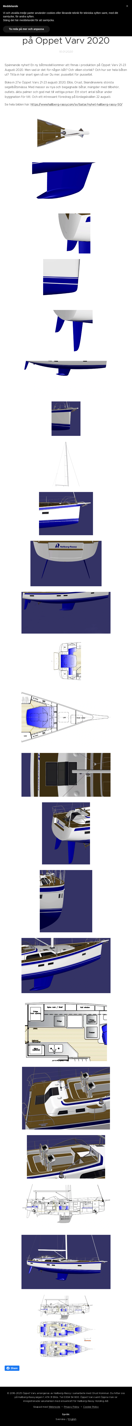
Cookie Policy (91, 1406)
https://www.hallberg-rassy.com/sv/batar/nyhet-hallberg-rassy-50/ (77, 104)
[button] (127, 6)
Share (12, 1368)
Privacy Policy (71, 1406)
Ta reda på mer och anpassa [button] (26, 28)
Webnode (54, 1406)
